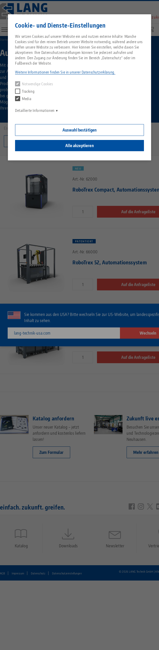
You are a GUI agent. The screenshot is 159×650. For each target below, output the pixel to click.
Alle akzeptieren (79, 145)
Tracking (24, 91)
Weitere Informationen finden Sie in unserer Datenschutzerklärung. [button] (65, 72)
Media (23, 98)
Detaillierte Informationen (35, 110)
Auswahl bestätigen (80, 130)
